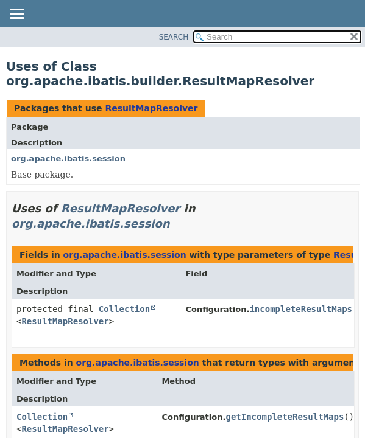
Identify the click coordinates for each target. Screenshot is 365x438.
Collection (124, 309)
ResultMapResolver (151, 108)
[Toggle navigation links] (16, 14)
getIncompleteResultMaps (284, 417)
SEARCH (174, 37)
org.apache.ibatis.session (68, 158)
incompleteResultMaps (300, 309)
